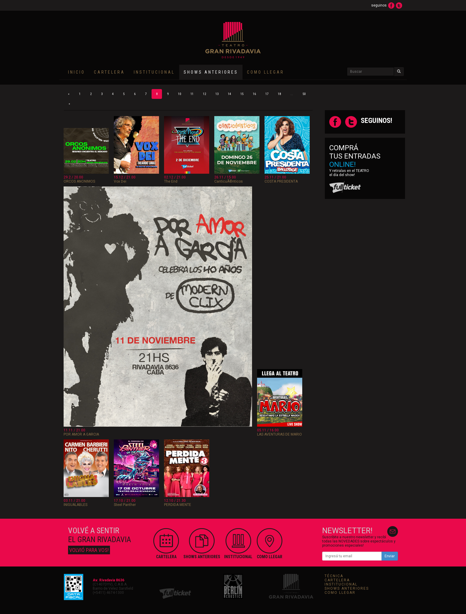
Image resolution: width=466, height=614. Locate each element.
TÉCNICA (334, 576)
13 (216, 94)
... (291, 94)
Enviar (390, 556)
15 (241, 94)
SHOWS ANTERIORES (347, 588)
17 (266, 94)
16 (254, 94)
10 (179, 94)
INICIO (76, 72)
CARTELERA (109, 72)
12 (204, 94)
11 (192, 94)
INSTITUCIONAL (154, 72)
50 (304, 94)
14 (229, 94)
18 (279, 94)
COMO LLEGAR (265, 72)
